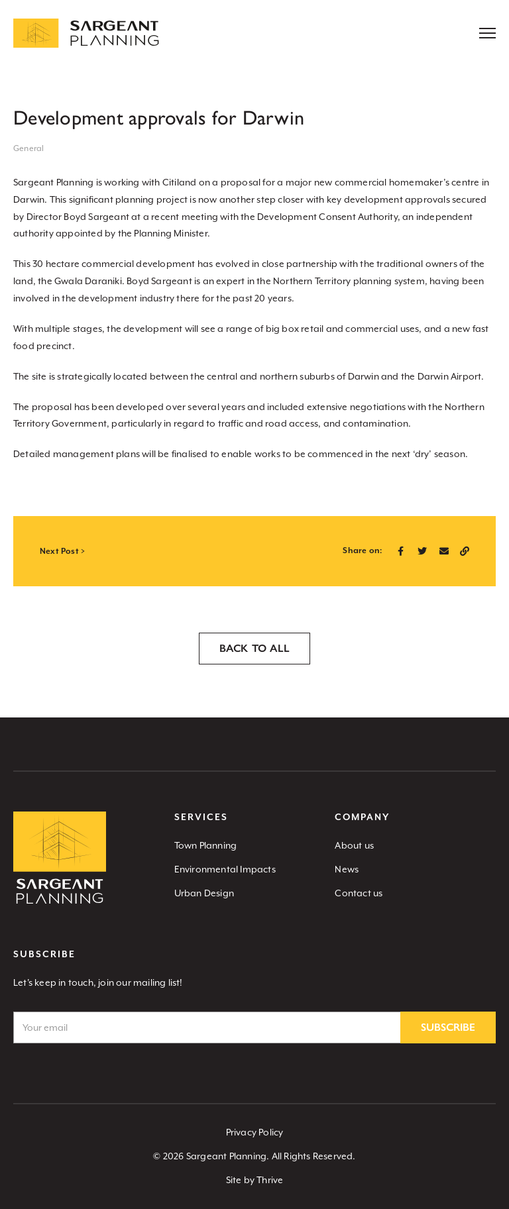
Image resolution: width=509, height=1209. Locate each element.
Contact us (358, 893)
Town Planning (205, 845)
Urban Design (204, 893)
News (347, 869)
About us (354, 845)
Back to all (254, 648)
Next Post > (62, 551)
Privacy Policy (255, 1132)
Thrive (269, 1180)
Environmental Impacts (225, 869)
